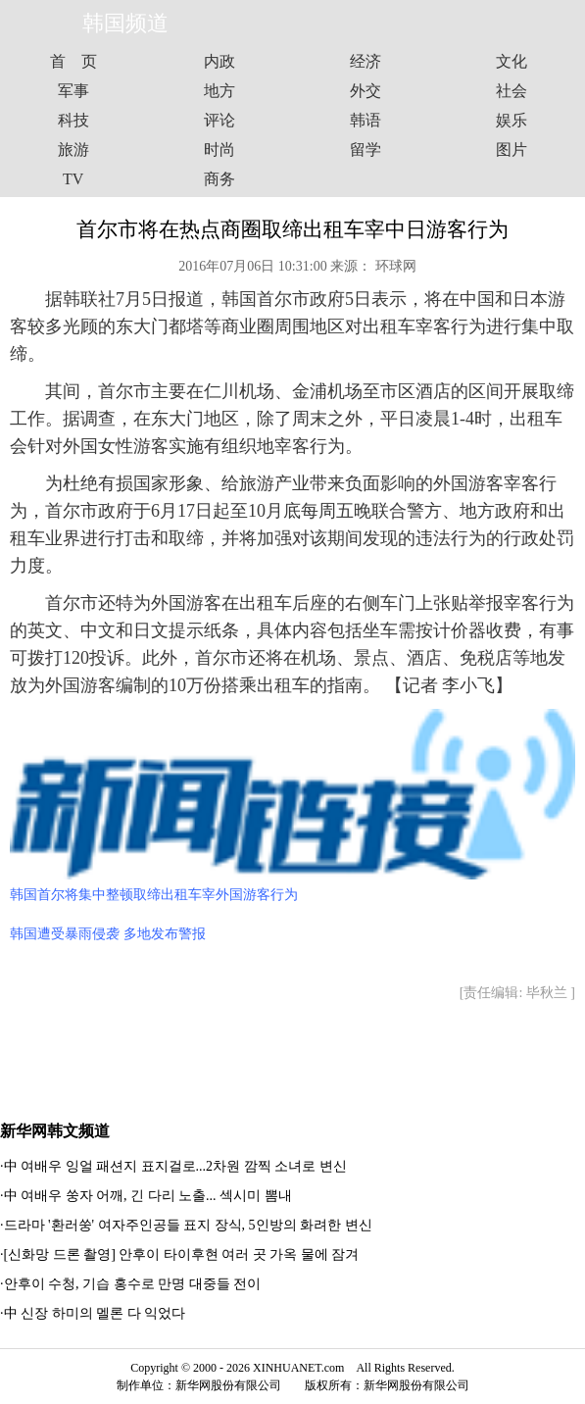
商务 (219, 179)
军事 (73, 90)
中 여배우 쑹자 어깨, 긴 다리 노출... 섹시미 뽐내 (148, 1195)
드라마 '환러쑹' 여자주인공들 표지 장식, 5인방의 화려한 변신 (188, 1225)
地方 (219, 90)
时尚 (219, 149)
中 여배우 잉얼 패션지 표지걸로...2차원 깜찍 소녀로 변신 (175, 1166)
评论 (219, 120)
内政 (219, 61)
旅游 (73, 149)
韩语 (365, 120)
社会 (511, 90)
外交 (365, 90)
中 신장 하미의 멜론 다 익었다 (95, 1313)
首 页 (73, 61)
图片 (511, 149)
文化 (511, 61)
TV (73, 179)
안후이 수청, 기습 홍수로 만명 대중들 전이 (133, 1284)
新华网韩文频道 (55, 1131)
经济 (365, 61)
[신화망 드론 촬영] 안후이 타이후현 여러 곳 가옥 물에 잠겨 (182, 1254)
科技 (73, 120)
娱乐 (511, 120)
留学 (365, 149)
